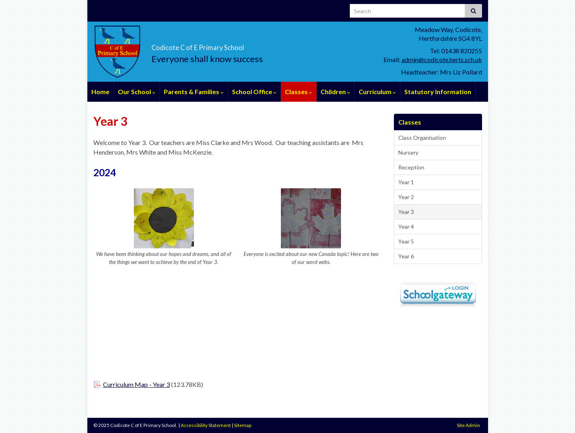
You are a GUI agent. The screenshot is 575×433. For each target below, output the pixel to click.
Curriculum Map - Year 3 (136, 384)
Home (100, 91)
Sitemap (242, 425)
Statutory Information (437, 91)
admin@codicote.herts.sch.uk (441, 59)
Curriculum (377, 91)
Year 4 (406, 226)
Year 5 (406, 241)
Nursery (408, 152)
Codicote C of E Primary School (249, 44)
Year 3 (406, 211)
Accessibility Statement (206, 425)
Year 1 (406, 182)
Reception (411, 167)
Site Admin (468, 425)
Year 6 (406, 256)
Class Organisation (422, 137)
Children (335, 91)
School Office (254, 91)
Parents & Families (194, 91)
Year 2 (406, 196)
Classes (298, 91)
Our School (136, 91)
